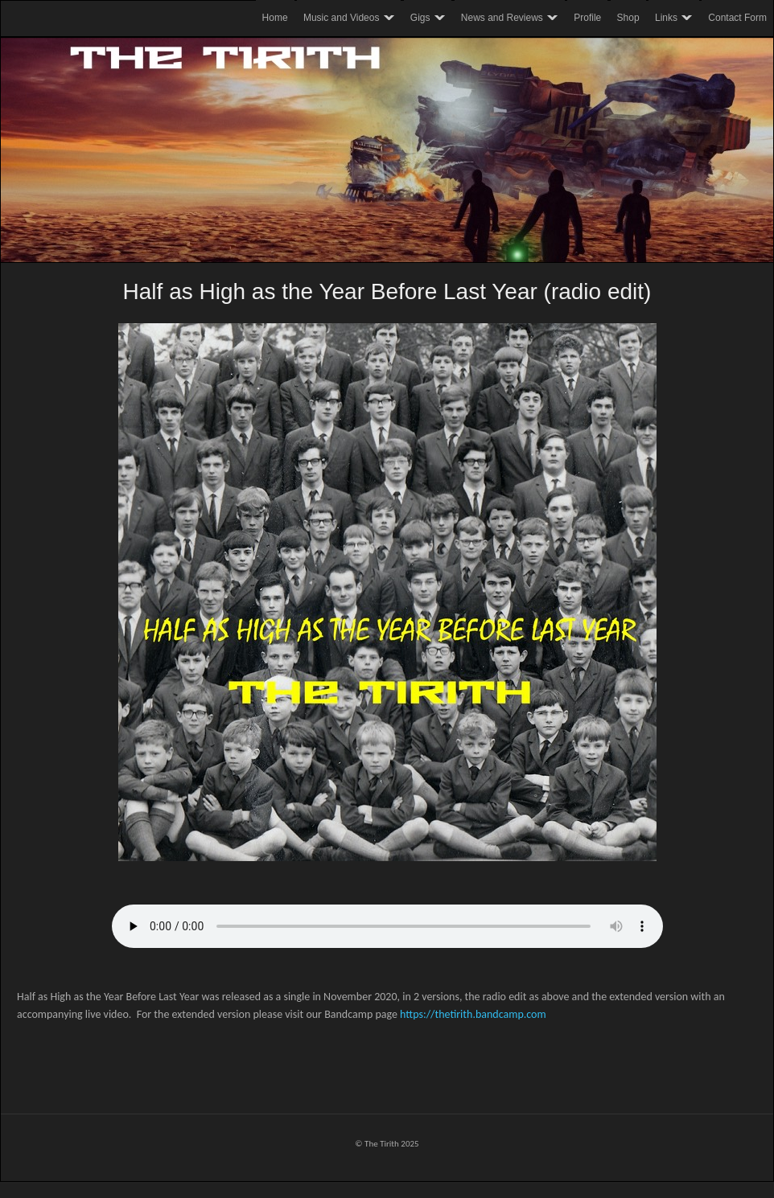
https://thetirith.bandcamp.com (473, 1014)
